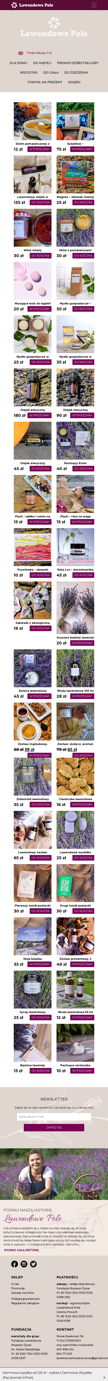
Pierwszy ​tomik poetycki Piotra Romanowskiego (32, 907)
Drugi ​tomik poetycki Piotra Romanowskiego (75, 907)
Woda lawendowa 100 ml (75, 690)
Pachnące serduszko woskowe (75, 1067)
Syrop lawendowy (33, 1012)
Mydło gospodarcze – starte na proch (75, 305)
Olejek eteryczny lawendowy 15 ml (32, 412)
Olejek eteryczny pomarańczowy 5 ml (32, 465)
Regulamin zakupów (25, 1303)
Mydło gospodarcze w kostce (33, 358)
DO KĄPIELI (42, 63)
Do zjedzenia (76, 72)
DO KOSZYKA (41, 202)
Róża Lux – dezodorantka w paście (75, 571)
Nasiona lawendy (32, 1065)
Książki (74, 82)
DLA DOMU (19, 63)
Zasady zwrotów (22, 1292)
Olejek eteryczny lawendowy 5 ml (75, 412)
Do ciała (51, 72)
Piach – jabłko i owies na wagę (32, 518)
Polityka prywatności (25, 1298)
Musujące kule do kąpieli (33, 303)
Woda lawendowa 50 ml (75, 1012)
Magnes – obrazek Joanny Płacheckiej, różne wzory (75, 199)
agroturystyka (80, 1303)
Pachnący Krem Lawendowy (75, 465)
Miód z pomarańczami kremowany (75, 252)
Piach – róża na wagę (75, 516)
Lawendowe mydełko (75, 852)
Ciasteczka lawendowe (75, 799)
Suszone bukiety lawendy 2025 (75, 639)
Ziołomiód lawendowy (32, 799)
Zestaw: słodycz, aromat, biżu (75, 746)
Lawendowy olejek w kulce (32, 199)
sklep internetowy (82, 1284)
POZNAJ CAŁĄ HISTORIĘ (21, 1250)
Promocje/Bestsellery (77, 63)
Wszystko (29, 72)
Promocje (18, 1288)
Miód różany (33, 250)
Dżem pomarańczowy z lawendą (33, 145)
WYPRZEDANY (39, 149)
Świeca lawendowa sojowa (33, 692)
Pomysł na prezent (45, 82)
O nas (15, 1284)
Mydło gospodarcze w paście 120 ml (75, 358)
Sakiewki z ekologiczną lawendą (33, 625)
